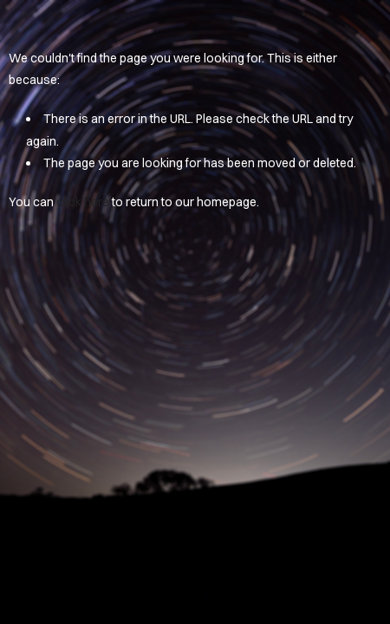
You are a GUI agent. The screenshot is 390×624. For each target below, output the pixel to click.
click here (82, 202)
